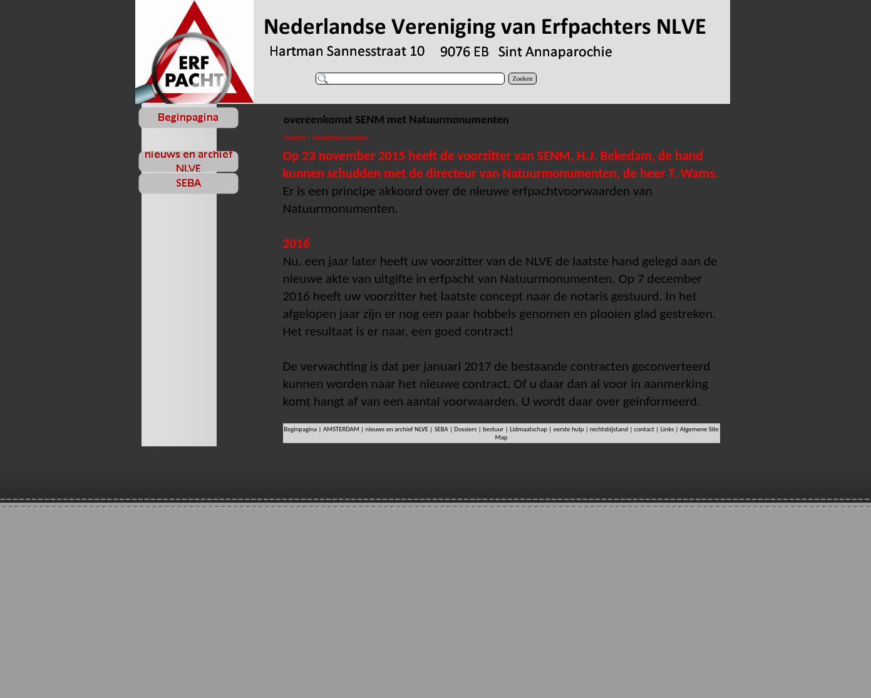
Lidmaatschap (528, 429)
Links (667, 429)
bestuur (493, 429)
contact (644, 429)
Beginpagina (300, 429)
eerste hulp (569, 429)
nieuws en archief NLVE (397, 429)
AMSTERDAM (341, 429)
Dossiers (465, 429)
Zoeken (523, 78)
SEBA (441, 429)
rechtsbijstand (609, 429)
